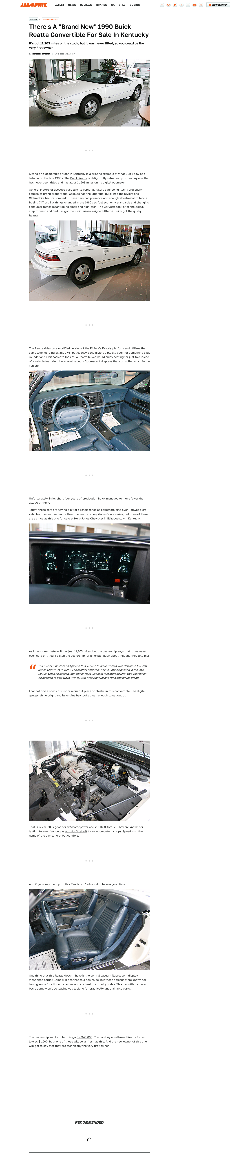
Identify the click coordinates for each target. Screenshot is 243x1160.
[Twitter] (181, 5)
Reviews (86, 4)
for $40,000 (84, 1037)
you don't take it (76, 831)
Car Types (118, 4)
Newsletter (218, 5)
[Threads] (188, 5)
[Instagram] (194, 5)
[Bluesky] (168, 5)
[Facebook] (162, 5)
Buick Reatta (78, 178)
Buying (135, 4)
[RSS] (201, 5)
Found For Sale (50, 19)
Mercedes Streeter (41, 54)
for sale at (66, 518)
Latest (59, 4)
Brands (101, 4)
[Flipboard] (175, 5)
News (72, 4)
